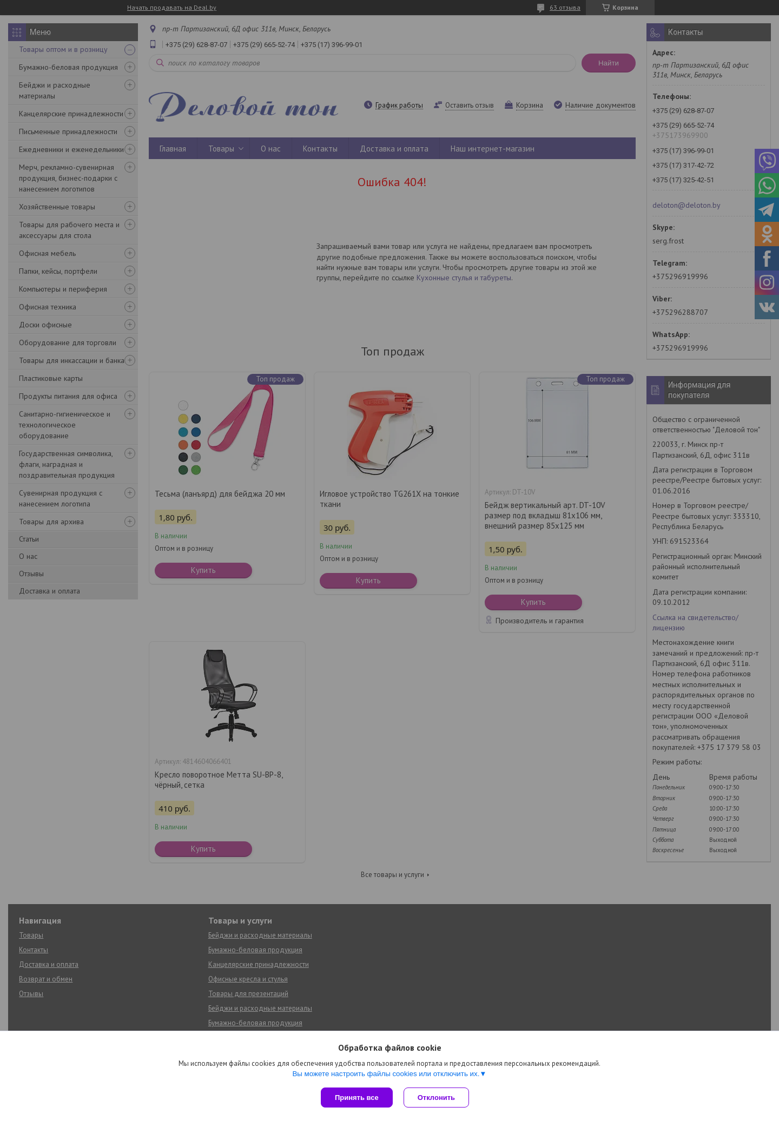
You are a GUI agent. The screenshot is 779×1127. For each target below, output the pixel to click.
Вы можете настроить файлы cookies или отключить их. (385, 1074)
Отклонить (436, 1097)
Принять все (357, 1097)
